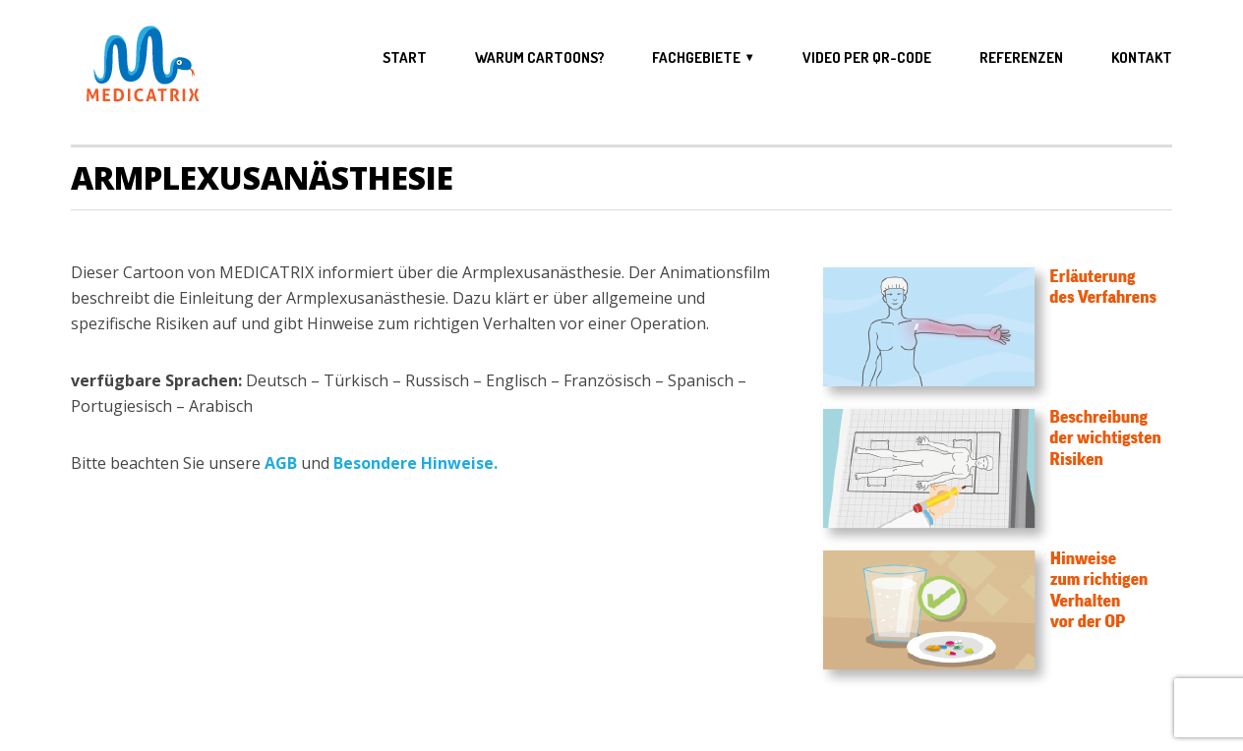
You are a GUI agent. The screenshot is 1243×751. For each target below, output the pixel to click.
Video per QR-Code (866, 58)
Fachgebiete (696, 57)
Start (405, 58)
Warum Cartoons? (540, 58)
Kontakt (1141, 58)
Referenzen (1021, 58)
